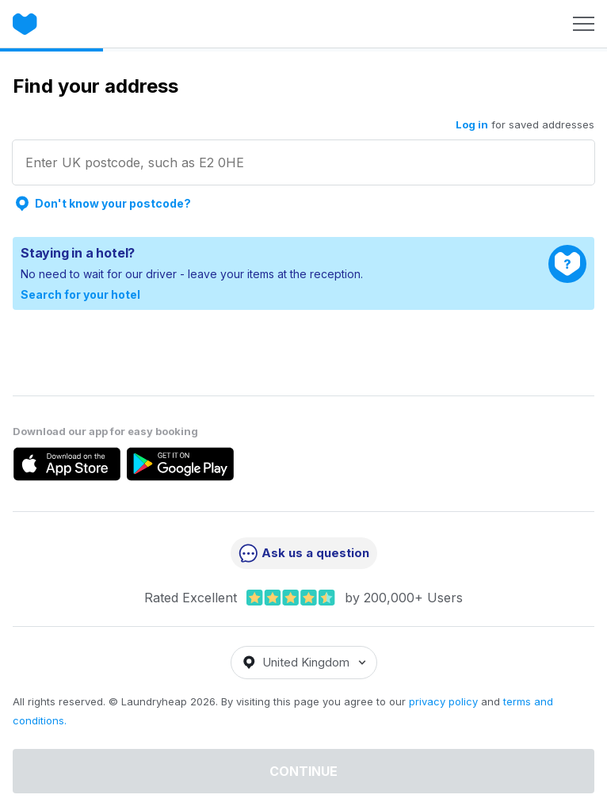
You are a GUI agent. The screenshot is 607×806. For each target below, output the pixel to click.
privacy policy (443, 701)
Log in (472, 124)
